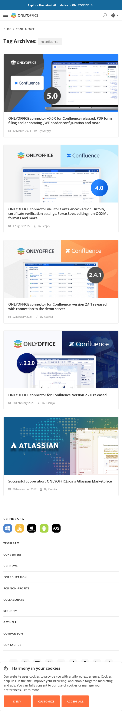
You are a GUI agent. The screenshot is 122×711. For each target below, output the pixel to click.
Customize (46, 701)
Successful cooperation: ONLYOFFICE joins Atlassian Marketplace (60, 481)
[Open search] (104, 15)
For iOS (56, 528)
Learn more (31, 690)
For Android (44, 528)
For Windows (7, 528)
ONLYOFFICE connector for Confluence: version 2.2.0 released (57, 395)
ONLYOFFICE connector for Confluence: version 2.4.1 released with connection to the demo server (57, 306)
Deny (17, 701)
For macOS (31, 528)
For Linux (19, 528)
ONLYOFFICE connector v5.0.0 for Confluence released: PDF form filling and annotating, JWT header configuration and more (60, 120)
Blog (7, 29)
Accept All (75, 701)
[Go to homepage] (24, 15)
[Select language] (115, 15)
